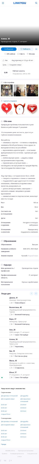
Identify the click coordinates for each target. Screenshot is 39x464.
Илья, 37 (13, 372)
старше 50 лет (5, 414)
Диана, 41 (13, 298)
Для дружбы (24, 396)
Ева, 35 (12, 351)
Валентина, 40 (15, 307)
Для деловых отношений (9, 396)
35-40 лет (23, 408)
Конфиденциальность (17, 453)
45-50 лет (23, 411)
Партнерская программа (25, 451)
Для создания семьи (7, 399)
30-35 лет (4, 408)
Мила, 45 (13, 360)
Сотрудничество (32, 453)
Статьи (19, 456)
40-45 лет (4, 411)
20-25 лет (4, 405)
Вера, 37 (12, 319)
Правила (4, 453)
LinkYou (12, 451)
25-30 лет (23, 405)
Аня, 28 (12, 330)
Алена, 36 (13, 339)
